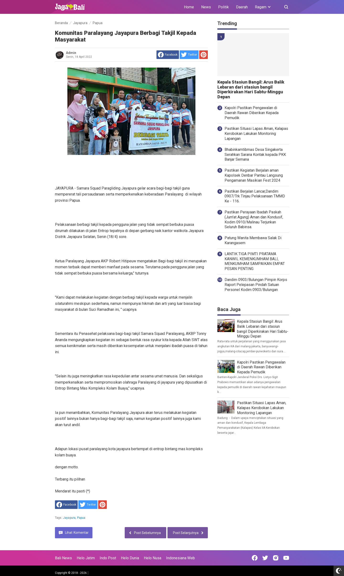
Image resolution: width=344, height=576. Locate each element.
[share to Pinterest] (203, 54)
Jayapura (69, 517)
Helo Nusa (152, 558)
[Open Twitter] (265, 558)
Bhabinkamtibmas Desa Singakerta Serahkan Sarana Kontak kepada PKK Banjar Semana (255, 154)
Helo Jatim (86, 558)
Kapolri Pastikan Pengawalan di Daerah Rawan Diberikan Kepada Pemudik (252, 113)
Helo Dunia (130, 558)
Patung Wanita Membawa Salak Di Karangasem (253, 240)
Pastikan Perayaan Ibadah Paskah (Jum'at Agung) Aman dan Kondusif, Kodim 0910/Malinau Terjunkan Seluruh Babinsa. (254, 219)
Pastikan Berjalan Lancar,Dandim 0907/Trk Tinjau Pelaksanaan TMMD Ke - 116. (255, 196)
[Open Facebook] (255, 558)
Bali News (63, 558)
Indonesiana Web (180, 558)
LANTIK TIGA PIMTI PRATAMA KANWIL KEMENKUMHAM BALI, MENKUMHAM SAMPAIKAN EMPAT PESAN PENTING (255, 261)
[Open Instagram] (276, 558)
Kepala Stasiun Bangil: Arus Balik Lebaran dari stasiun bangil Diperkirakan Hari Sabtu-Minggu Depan (250, 89)
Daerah (242, 7)
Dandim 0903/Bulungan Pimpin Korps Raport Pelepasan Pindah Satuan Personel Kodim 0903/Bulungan (256, 284)
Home (189, 7)
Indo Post (108, 558)
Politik (223, 7)
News (206, 7)
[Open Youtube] (286, 558)
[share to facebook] (167, 54)
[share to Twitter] (189, 54)
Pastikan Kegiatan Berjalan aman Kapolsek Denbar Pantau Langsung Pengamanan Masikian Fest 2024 (254, 175)
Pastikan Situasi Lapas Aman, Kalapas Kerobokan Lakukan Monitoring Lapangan (256, 133)
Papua (81, 517)
